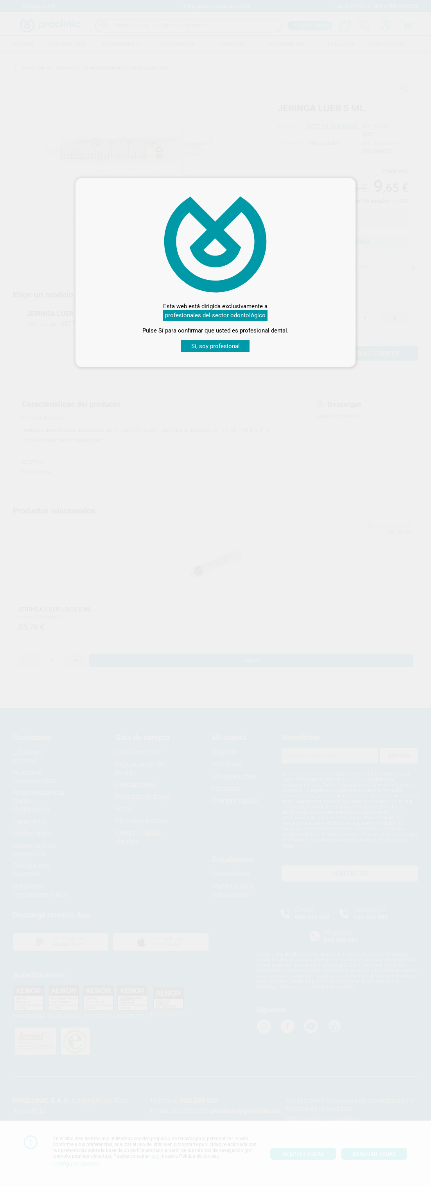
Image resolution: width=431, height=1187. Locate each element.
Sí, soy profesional (215, 346)
